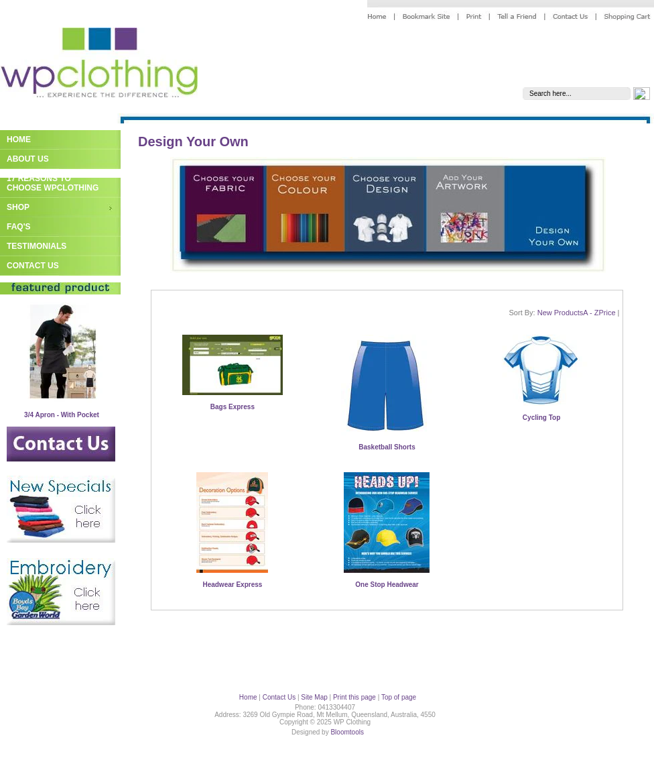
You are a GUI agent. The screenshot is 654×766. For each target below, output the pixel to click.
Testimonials (36, 246)
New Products (560, 313)
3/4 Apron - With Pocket (61, 415)
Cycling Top (541, 417)
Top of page (398, 697)
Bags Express (232, 407)
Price (606, 313)
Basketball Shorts (386, 447)
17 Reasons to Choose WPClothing (53, 183)
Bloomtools (346, 732)
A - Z (590, 313)
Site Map (314, 697)
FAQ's (19, 226)
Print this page (354, 697)
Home (19, 139)
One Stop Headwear (386, 584)
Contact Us (33, 265)
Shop (18, 207)
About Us (28, 159)
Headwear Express (232, 584)
